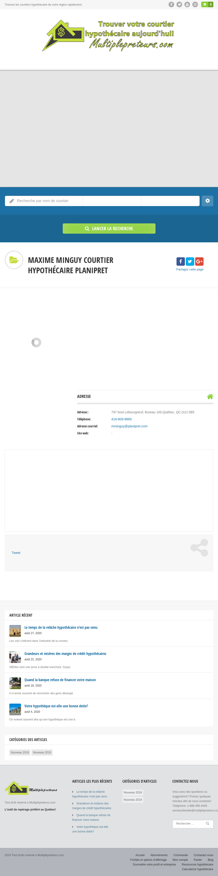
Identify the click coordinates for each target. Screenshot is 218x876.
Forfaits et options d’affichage (148, 859)
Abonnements (159, 855)
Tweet (16, 553)
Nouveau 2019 (42, 752)
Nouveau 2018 (20, 752)
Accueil (140, 855)
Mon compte (180, 859)
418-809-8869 (121, 419)
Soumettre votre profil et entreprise (154, 864)
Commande (180, 855)
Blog (210, 859)
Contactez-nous (203, 855)
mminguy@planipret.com (129, 426)
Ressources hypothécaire (197, 864)
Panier (198, 859)
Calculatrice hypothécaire (197, 869)
